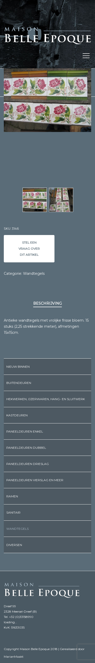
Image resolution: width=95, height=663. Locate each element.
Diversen (14, 545)
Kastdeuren (17, 415)
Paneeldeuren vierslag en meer (34, 480)
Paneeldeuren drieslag (27, 464)
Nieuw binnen (18, 366)
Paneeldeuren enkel (24, 431)
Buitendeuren (18, 383)
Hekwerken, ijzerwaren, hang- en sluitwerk (45, 399)
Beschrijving (47, 303)
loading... (10, 622)
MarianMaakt (14, 656)
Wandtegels (34, 273)
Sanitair (13, 512)
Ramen (12, 496)
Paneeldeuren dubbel (26, 448)
